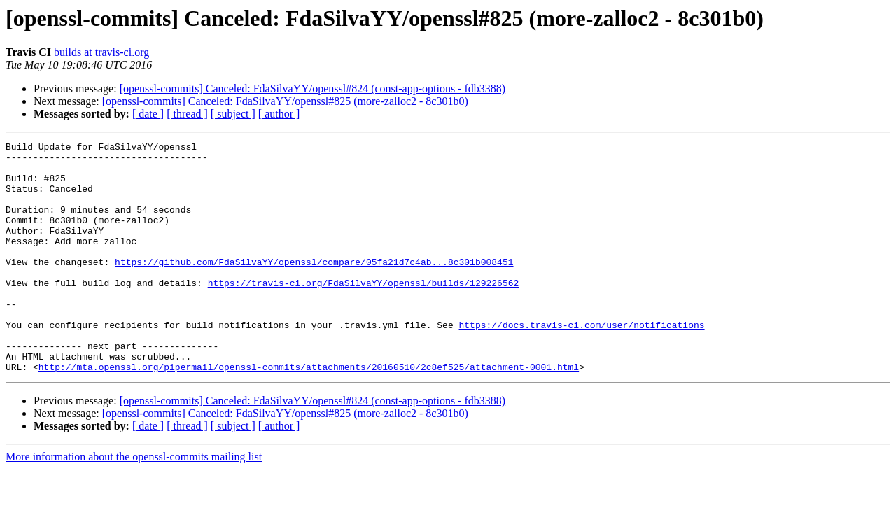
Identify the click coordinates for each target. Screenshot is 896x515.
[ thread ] (187, 114)
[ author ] (279, 114)
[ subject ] (233, 114)
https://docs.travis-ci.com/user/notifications (581, 362)
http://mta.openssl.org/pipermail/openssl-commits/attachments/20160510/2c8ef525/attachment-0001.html (308, 413)
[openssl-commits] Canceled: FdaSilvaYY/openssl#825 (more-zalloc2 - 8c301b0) (285, 101)
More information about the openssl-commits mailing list (134, 503)
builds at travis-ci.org (101, 52)
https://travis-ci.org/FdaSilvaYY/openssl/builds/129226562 (363, 312)
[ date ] (148, 114)
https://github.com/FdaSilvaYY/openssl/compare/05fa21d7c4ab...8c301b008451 (314, 287)
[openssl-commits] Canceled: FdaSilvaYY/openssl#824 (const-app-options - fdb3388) (312, 88)
